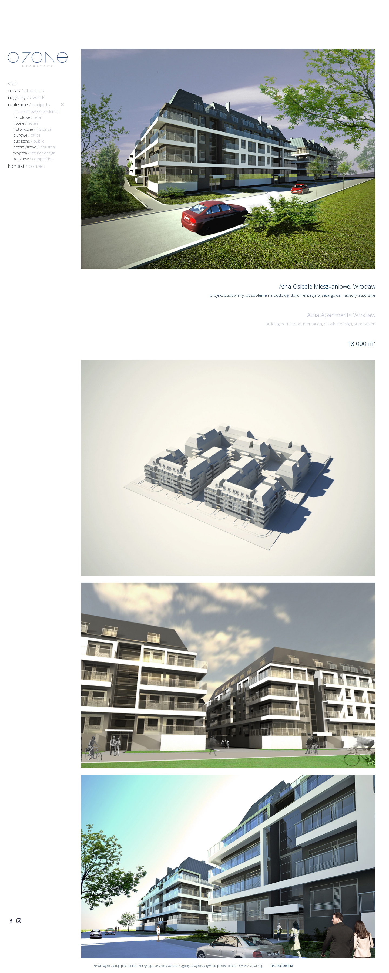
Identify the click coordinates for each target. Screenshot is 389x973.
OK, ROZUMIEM (282, 965)
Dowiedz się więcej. (250, 966)
